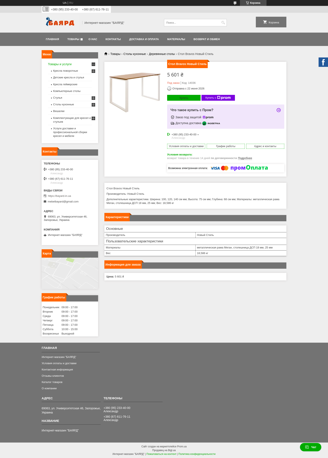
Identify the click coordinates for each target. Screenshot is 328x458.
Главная (52, 39)
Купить (183, 97)
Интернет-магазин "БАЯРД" (59, 357)
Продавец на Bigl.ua (164, 450)
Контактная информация (57, 369)
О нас (92, 39)
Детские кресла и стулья (68, 77)
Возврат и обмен (206, 39)
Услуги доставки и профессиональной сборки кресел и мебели (70, 132)
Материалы (176, 39)
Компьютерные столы (67, 91)
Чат (310, 447)
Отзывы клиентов (53, 375)
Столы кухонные (134, 54)
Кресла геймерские (65, 84)
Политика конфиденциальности (196, 454)
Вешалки (58, 111)
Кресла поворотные (65, 70)
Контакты (113, 39)
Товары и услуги (60, 64)
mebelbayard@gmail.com (63, 201)
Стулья (57, 97)
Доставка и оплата (144, 39)
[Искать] (223, 22)
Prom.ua (182, 446)
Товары (73, 39)
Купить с (218, 98)
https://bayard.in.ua (59, 195)
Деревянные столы (162, 54)
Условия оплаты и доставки (59, 363)
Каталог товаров (52, 382)
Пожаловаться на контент (161, 454)
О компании (49, 388)
